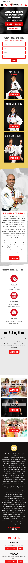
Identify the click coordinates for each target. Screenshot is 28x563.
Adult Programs (14, 28)
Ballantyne (14, 543)
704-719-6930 (8, 561)
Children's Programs (14, 24)
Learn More (14, 94)
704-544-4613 (8, 548)
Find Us (14, 548)
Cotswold (14, 554)
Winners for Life (6, 1)
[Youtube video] (14, 363)
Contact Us (20, 548)
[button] (14, 4)
